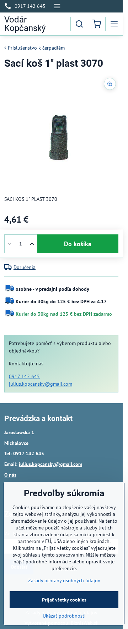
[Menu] (114, 24)
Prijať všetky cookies (64, 613)
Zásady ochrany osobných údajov (64, 594)
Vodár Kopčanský (25, 23)
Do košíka (77, 244)
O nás (10, 475)
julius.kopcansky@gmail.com (40, 384)
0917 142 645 (24, 376)
